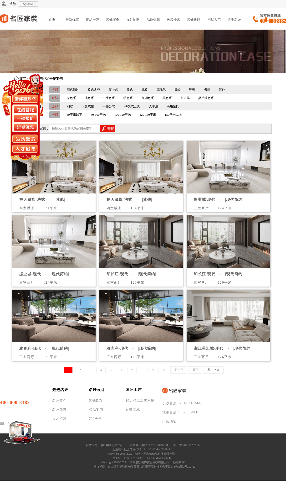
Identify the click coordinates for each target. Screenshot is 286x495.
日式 (177, 89)
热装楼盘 (173, 19)
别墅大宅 (214, 19)
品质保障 (153, 19)
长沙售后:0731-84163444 (182, 403)
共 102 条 (213, 370)
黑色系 (167, 98)
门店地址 (169, 421)
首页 (52, 19)
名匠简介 (59, 400)
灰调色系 (148, 98)
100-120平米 (122, 114)
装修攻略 (193, 19)
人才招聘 (59, 419)
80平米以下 (74, 114)
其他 (222, 89)
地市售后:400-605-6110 (180, 412)
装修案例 (112, 19)
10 (163, 370)
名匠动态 (59, 410)
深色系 (71, 98)
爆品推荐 (92, 19)
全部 (55, 89)
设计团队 (133, 19)
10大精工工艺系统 (140, 400)
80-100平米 (98, 114)
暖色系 (128, 98)
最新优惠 (72, 19)
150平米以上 (173, 114)
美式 (130, 89)
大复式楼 (88, 106)
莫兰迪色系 (206, 98)
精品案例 (96, 410)
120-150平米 (148, 114)
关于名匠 (234, 19)
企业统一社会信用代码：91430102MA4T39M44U (143, 449)
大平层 (153, 106)
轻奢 (192, 89)
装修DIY (96, 400)
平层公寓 (108, 106)
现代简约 (73, 89)
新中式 (113, 89)
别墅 (70, 106)
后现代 (161, 89)
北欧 (145, 89)
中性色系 (108, 98)
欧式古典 (94, 89)
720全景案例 (53, 79)
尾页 (195, 370)
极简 (207, 89)
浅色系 (89, 98)
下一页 (179, 370)
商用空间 (173, 106)
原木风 (185, 98)
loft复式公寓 (131, 106)
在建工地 (133, 410)
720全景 (95, 419)
